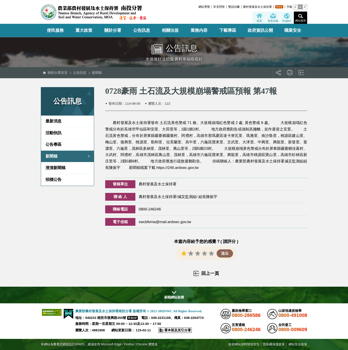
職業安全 (292, 30)
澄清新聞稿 (55, 168)
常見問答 (219, 6)
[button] (295, 6)
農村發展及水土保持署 (257, 6)
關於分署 (112, 30)
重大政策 (83, 30)
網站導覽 (204, 6)
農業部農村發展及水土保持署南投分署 (93, 12)
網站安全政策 (298, 344)
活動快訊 (53, 133)
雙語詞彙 (234, 6)
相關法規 (170, 30)
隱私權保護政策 (274, 344)
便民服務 (55, 30)
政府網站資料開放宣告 (243, 344)
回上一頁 (301, 72)
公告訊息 (141, 30)
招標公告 (53, 179)
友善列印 (290, 72)
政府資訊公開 (260, 30)
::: (197, 6)
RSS (279, 6)
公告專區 (53, 144)
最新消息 (53, 121)
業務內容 (199, 30)
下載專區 (227, 30)
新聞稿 (97, 72)
